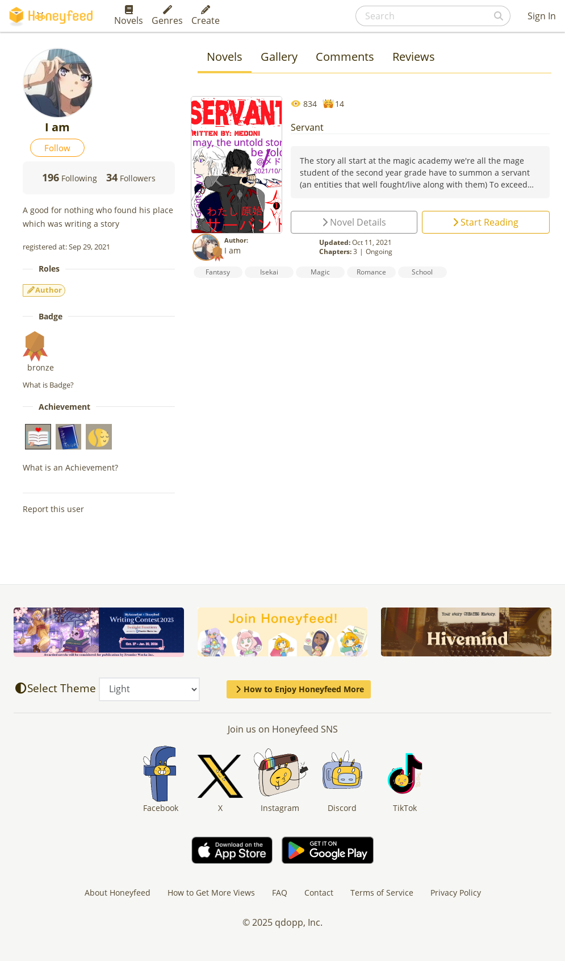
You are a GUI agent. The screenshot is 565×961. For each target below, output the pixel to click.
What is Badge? (48, 385)
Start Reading (485, 222)
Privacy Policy (455, 892)
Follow (57, 147)
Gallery (279, 56)
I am (232, 250)
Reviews (413, 56)
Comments (345, 56)
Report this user (53, 509)
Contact (318, 892)
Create (205, 16)
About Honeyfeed (117, 892)
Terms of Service (381, 892)
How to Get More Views (211, 892)
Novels (128, 16)
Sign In (542, 16)
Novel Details (354, 222)
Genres (167, 16)
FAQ (279, 892)
